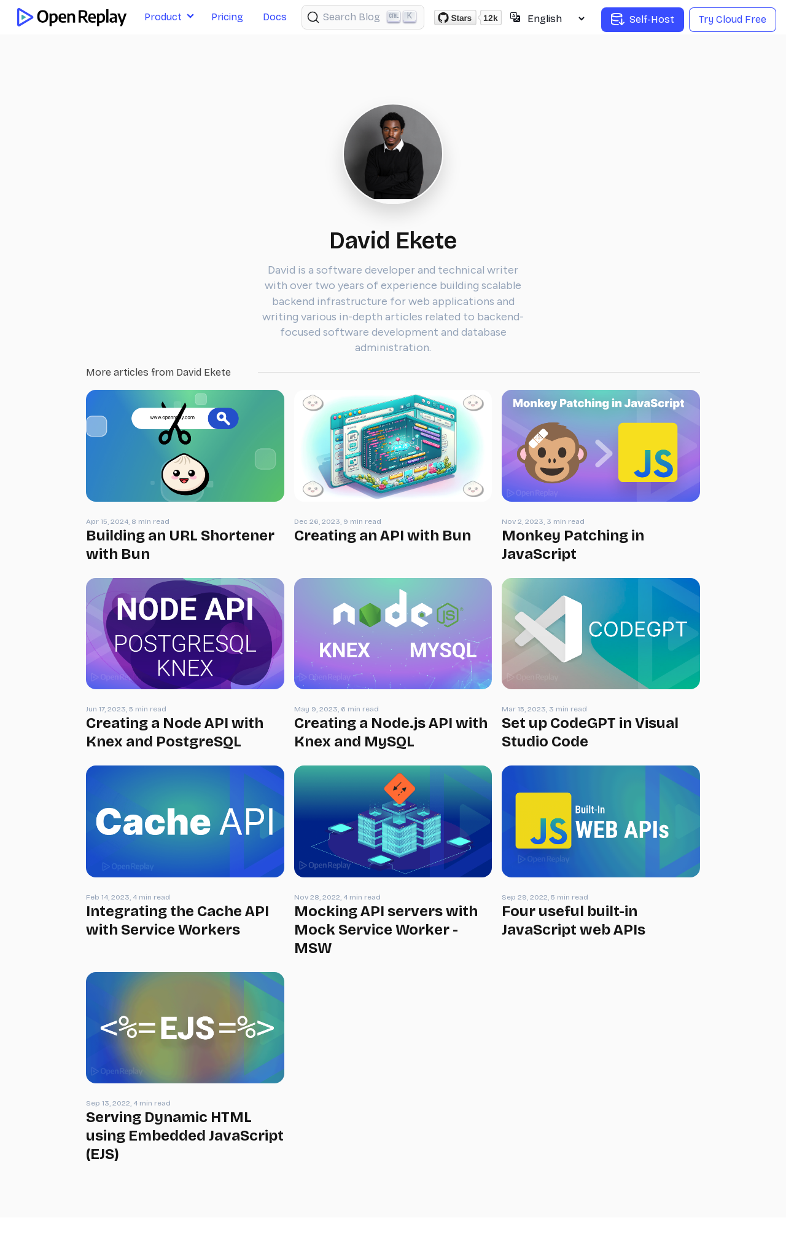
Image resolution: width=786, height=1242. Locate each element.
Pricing (227, 17)
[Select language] (555, 18)
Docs (275, 17)
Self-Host (642, 19)
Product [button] (163, 17)
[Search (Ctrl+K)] (363, 17)
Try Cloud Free (732, 19)
